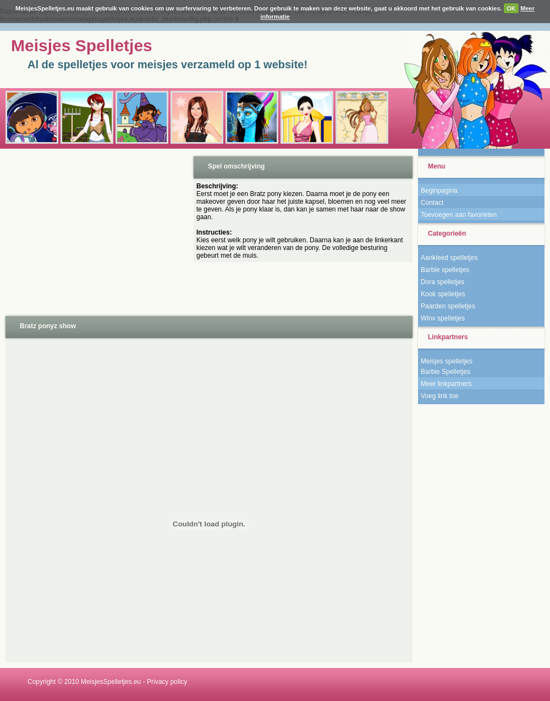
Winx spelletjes (443, 318)
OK (511, 8)
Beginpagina (439, 190)
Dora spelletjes (442, 282)
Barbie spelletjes (445, 270)
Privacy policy (167, 682)
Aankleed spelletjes (449, 258)
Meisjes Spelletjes (81, 45)
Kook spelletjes (443, 294)
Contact (432, 203)
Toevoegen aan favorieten (459, 215)
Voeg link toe (440, 396)
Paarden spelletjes (448, 306)
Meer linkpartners (446, 384)
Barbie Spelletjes (445, 372)
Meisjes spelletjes (446, 361)
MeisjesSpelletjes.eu (111, 682)
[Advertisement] (95, 231)
